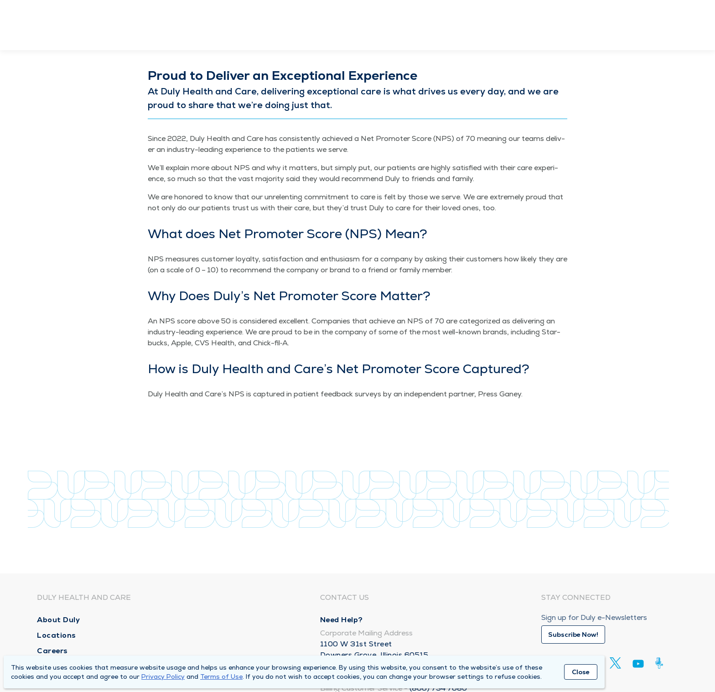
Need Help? (341, 619)
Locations (56, 635)
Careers (52, 651)
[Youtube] (638, 665)
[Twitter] (615, 663)
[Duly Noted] (661, 663)
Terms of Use (221, 676)
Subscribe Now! (573, 634)
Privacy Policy (163, 676)
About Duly (58, 619)
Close (581, 672)
